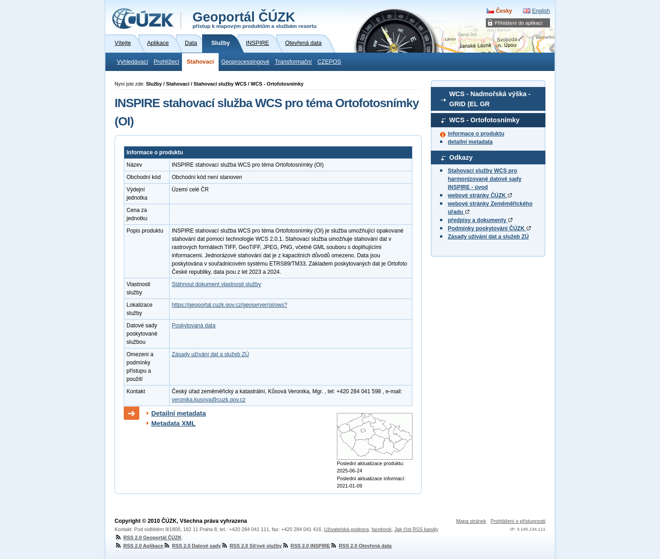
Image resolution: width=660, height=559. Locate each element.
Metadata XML (173, 423)
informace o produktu (476, 133)
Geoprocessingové (245, 62)
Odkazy (461, 157)
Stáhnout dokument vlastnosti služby (216, 284)
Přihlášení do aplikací (519, 23)
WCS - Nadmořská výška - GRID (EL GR (490, 99)
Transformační (293, 62)
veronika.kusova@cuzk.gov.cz (209, 399)
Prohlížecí (166, 62)
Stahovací (200, 62)
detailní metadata (470, 142)
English (541, 11)
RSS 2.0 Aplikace (139, 545)
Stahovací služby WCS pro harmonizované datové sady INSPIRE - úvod (485, 179)
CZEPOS (329, 62)
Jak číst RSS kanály (416, 529)
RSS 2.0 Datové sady (192, 545)
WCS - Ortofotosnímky (484, 120)
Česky (504, 11)
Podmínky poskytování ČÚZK (489, 228)
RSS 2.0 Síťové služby (251, 545)
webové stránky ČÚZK (480, 195)
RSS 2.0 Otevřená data (360, 545)
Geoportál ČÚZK (254, 19)
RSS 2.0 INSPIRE (306, 545)
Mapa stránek (471, 521)
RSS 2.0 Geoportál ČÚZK (148, 537)
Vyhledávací (132, 62)
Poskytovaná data (193, 325)
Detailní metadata (178, 413)
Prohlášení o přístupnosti (518, 521)
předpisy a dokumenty (480, 220)
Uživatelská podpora (346, 529)
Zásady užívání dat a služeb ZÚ (488, 236)
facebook (382, 529)
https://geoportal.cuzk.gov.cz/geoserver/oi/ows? (229, 305)
